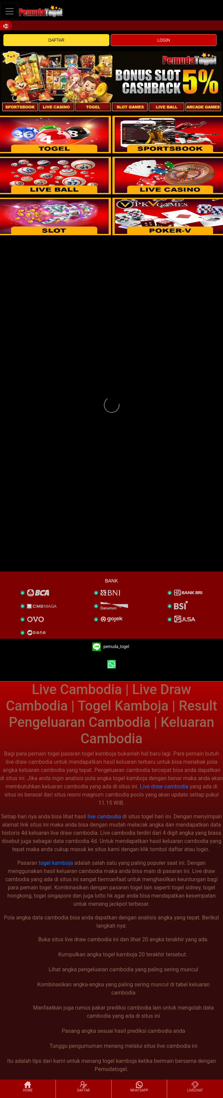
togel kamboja (55, 863)
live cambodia (104, 816)
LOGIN (163, 40)
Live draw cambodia (164, 786)
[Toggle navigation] (9, 11)
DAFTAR (56, 40)
